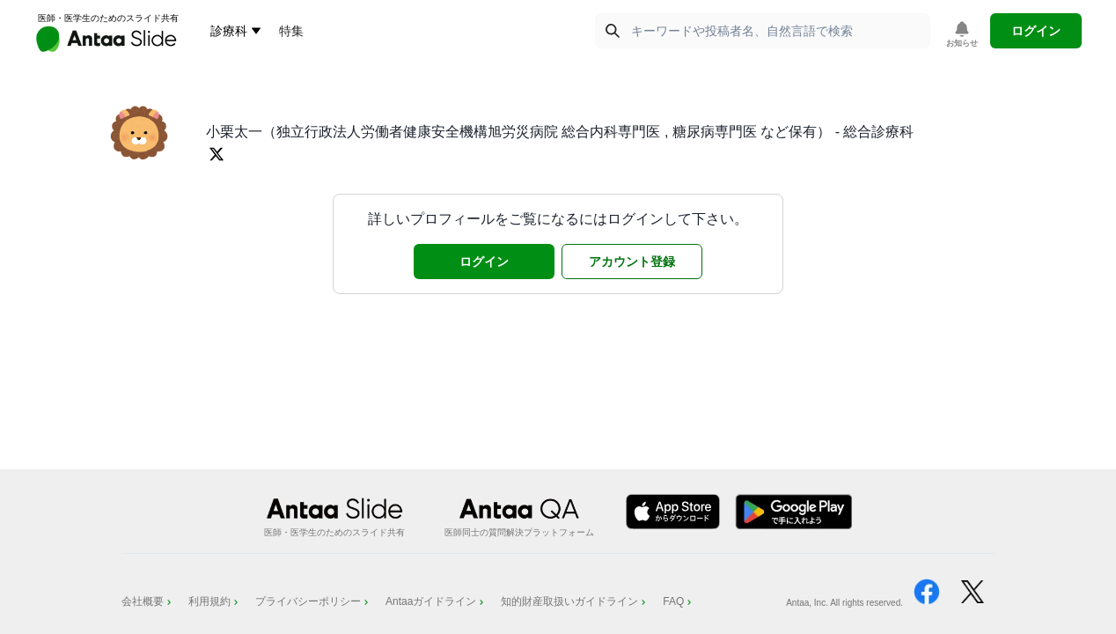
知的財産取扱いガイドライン (575, 601)
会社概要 (147, 601)
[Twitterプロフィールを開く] (216, 154)
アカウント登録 (632, 261)
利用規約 (214, 601)
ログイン (1036, 31)
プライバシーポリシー (313, 601)
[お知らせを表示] (962, 34)
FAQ (678, 601)
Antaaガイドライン (436, 601)
